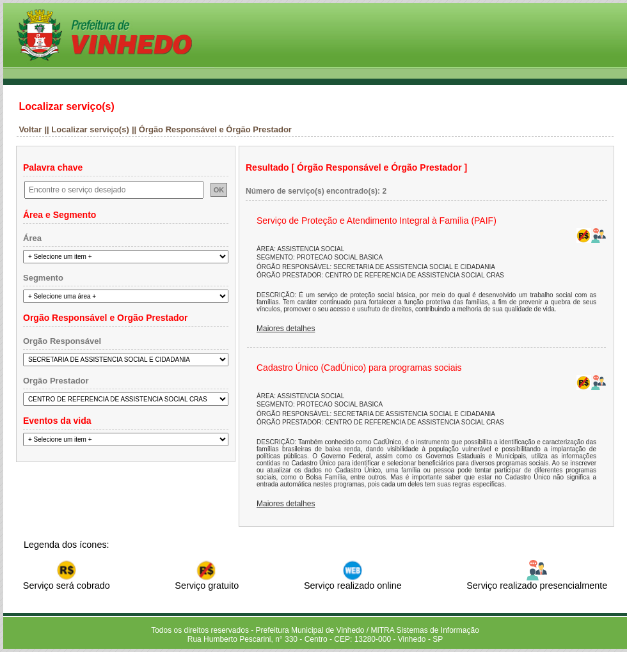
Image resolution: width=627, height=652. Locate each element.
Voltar (30, 129)
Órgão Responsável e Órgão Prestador (215, 129)
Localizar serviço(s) (66, 106)
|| (47, 129)
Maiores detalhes (286, 328)
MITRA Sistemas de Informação (424, 630)
